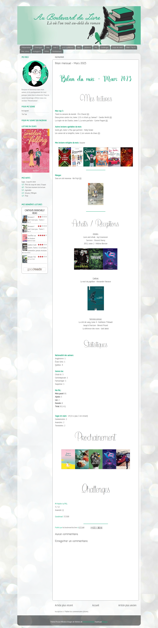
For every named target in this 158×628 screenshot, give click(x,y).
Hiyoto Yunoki (32, 259)
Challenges (105, 47)
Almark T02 (32, 257)
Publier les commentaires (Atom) (76, 611)
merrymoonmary (88, 621)
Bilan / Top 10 (130, 47)
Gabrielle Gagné (32, 240)
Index (47, 47)
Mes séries (25, 51)
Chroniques (38, 47)
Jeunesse (87, 47)
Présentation (26, 47)
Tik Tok (24, 114)
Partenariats (57, 51)
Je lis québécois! (67, 47)
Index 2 (55, 47)
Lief (30, 222)
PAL (96, 47)
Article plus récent (64, 605)
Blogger (105, 621)
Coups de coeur (117, 47)
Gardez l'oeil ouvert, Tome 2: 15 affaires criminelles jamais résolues (37, 248)
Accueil (95, 605)
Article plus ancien (127, 605)
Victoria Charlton (27, 252)
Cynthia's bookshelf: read (35, 212)
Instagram (37, 51)
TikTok (46, 51)
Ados (78, 47)
